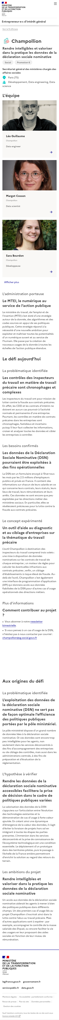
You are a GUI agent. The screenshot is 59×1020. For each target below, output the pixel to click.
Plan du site (24, 1001)
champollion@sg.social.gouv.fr (19, 637)
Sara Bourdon (15, 255)
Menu (55, 4)
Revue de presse (9, 1001)
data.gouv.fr (27, 987)
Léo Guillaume (15, 136)
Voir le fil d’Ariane (10, 29)
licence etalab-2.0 (10, 1016)
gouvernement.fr (32, 981)
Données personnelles (40, 1001)
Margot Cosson (16, 196)
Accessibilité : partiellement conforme (36, 996)
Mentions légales (9, 996)
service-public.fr (10, 987)
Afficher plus (11, 282)
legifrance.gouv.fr (11, 981)
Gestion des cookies (12, 1006)
